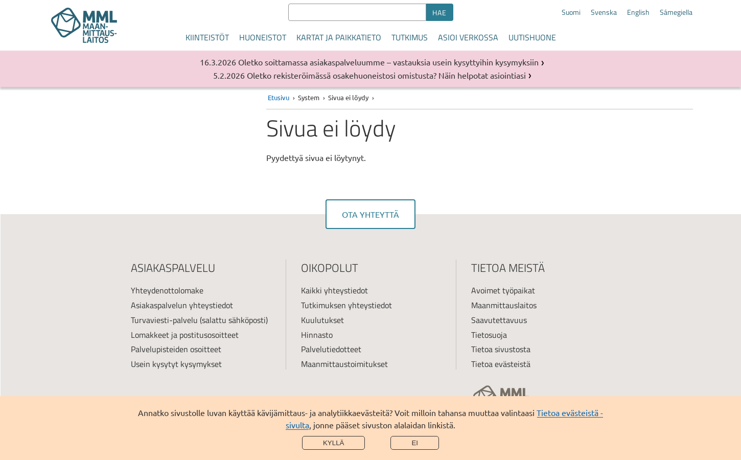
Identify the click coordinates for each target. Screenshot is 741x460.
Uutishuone (532, 37)
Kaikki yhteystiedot (334, 290)
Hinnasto (317, 335)
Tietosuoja (489, 335)
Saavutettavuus (499, 320)
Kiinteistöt (207, 37)
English (638, 12)
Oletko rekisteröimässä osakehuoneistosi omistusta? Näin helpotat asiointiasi (386, 75)
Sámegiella (676, 12)
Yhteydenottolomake (167, 290)
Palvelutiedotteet (331, 349)
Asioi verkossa (468, 37)
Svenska (604, 12)
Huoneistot (262, 37)
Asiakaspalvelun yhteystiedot (182, 305)
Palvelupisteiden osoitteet (176, 349)
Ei (414, 443)
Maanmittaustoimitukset (344, 364)
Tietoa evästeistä (500, 364)
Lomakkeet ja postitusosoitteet (185, 335)
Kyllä (333, 443)
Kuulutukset (322, 320)
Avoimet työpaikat (503, 290)
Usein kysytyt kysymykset (176, 364)
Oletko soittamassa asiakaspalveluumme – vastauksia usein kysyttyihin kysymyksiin (388, 62)
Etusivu (278, 97)
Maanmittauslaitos (504, 305)
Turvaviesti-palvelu (164, 320)
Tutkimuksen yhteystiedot (346, 305)
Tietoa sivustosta (500, 349)
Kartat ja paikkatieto (338, 37)
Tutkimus (409, 37)
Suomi (571, 12)
